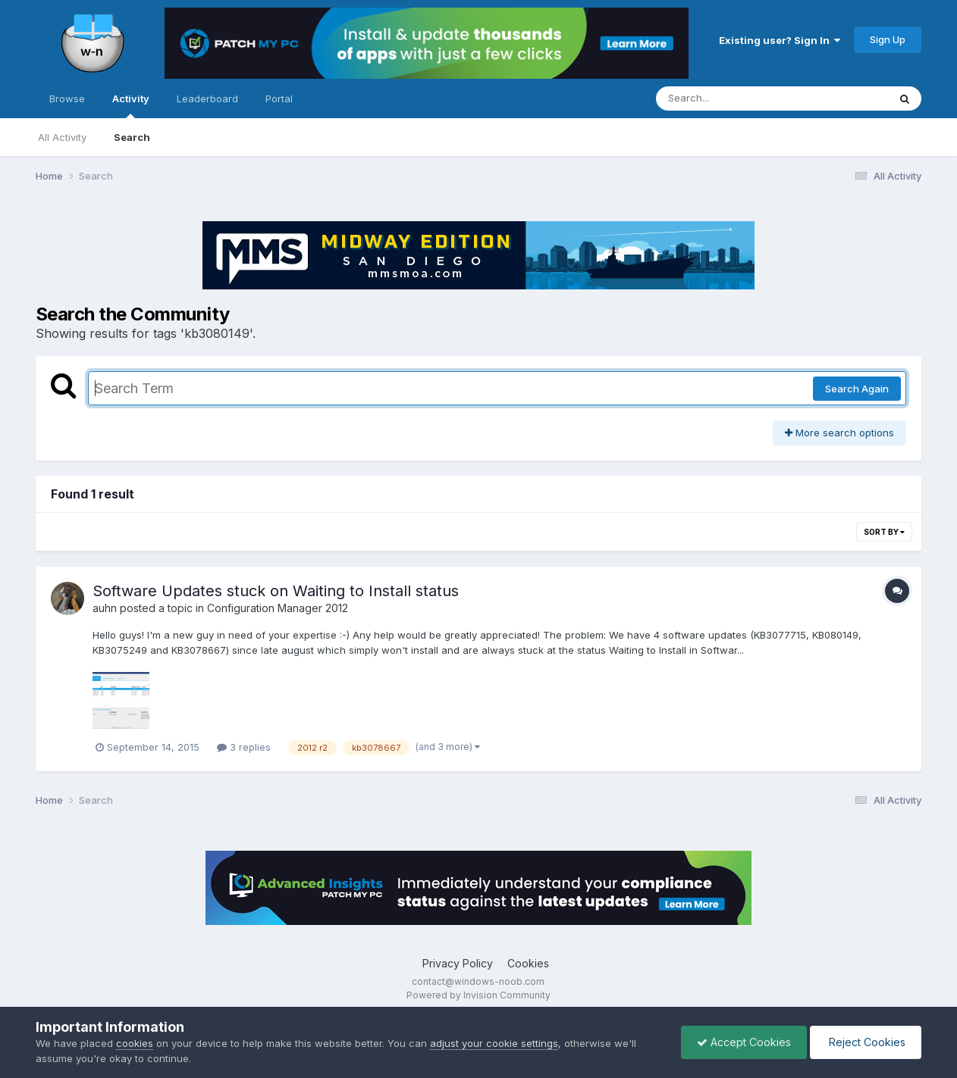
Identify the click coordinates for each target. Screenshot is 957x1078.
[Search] (730, 98)
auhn (105, 607)
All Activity (62, 137)
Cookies (528, 963)
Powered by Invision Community (478, 995)
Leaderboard (207, 98)
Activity (130, 105)
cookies (134, 1043)
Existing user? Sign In (779, 40)
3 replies (244, 747)
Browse (67, 98)
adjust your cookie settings (494, 1043)
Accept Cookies (744, 1042)
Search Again (857, 389)
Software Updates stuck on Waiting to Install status (276, 591)
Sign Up (887, 39)
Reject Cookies (865, 1042)
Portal (279, 98)
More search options (839, 433)
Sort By (884, 531)
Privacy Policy (457, 963)
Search (132, 137)
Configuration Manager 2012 (277, 607)
